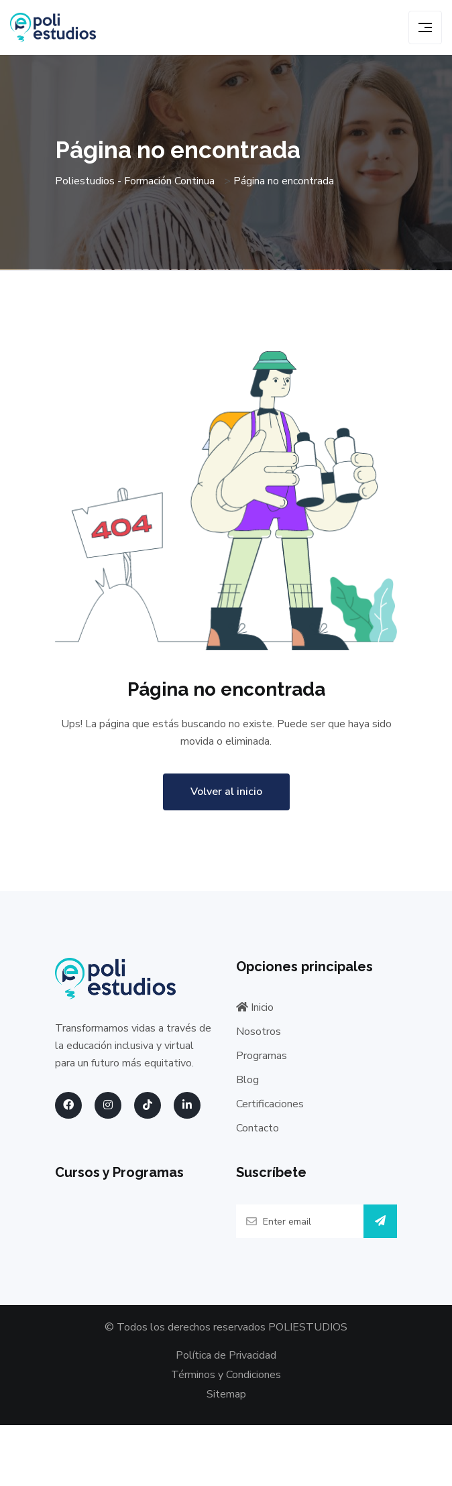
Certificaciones (270, 1104)
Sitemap (226, 1394)
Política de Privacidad (226, 1355)
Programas (261, 1055)
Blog (247, 1079)
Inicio (255, 1007)
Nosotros (258, 1031)
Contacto (257, 1128)
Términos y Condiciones (226, 1374)
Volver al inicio (226, 791)
